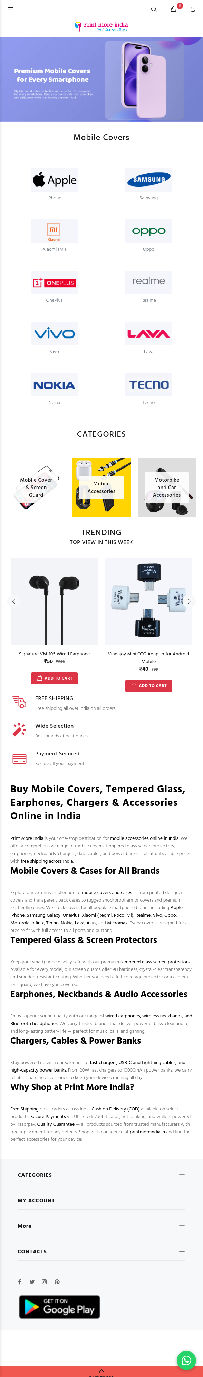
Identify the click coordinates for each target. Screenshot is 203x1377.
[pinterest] (56, 1281)
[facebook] (19, 1281)
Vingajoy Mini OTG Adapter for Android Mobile (148, 658)
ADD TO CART (58, 678)
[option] (54, 616)
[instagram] (44, 1281)
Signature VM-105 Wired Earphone (54, 654)
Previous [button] (13, 601)
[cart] (173, 10)
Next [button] (189, 601)
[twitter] (32, 1281)
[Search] (154, 10)
